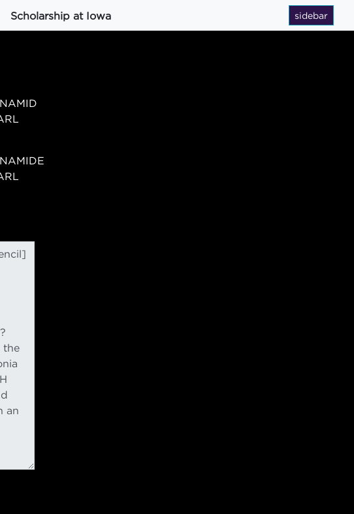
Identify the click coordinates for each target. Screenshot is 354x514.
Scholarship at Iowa (60, 16)
